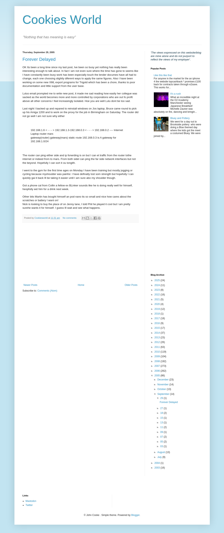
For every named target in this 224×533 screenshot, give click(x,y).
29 (162, 398)
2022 (157, 294)
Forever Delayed (39, 59)
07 (162, 436)
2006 (157, 370)
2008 (157, 361)
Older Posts (131, 285)
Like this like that (163, 75)
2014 (157, 332)
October (162, 389)
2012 (157, 342)
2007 (157, 366)
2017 (157, 318)
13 (162, 422)
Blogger (135, 515)
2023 (157, 289)
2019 (157, 309)
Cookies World (62, 19)
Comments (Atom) (47, 290)
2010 (157, 351)
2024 (157, 285)
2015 (157, 328)
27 (162, 408)
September (163, 394)
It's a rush (175, 93)
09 (162, 432)
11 (162, 427)
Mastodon (31, 501)
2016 (157, 323)
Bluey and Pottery (180, 118)
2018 (157, 313)
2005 (157, 375)
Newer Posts (30, 285)
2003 (157, 467)
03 (162, 446)
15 (162, 417)
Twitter (29, 505)
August (161, 452)
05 (162, 441)
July (159, 457)
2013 (157, 337)
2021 (157, 299)
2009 (157, 356)
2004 (157, 463)
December (163, 379)
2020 (157, 304)
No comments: (70, 218)
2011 (157, 347)
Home (81, 285)
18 (162, 413)
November (163, 384)
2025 (157, 280)
